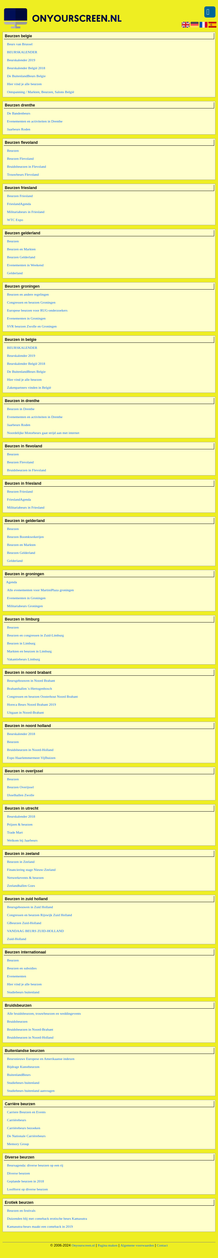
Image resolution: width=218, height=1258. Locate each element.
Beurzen (13, 150)
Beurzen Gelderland (21, 257)
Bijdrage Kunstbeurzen (23, 1067)
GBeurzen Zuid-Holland (24, 923)
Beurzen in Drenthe (20, 409)
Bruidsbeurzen (17, 1021)
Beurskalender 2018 (21, 734)
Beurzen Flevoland (20, 158)
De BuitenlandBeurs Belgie (26, 76)
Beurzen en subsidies (22, 968)
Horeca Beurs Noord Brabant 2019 (31, 704)
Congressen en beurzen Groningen (31, 302)
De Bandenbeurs (18, 113)
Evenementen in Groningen (26, 318)
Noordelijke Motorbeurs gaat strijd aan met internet (43, 433)
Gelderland (15, 273)
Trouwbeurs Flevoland (23, 174)
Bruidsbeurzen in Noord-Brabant (30, 1029)
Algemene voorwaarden (137, 1245)
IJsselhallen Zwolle (20, 795)
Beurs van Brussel (20, 44)
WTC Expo (15, 220)
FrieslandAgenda (19, 204)
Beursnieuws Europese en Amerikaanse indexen (40, 1059)
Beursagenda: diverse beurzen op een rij (35, 1165)
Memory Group (18, 1144)
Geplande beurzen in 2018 (25, 1181)
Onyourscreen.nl (83, 1245)
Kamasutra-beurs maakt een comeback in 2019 (40, 1226)
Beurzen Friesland (20, 196)
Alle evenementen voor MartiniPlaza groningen (40, 590)
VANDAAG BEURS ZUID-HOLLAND (35, 931)
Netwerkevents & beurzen (25, 877)
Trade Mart (15, 832)
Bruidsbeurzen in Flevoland (26, 166)
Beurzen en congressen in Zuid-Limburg (35, 635)
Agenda (11, 582)
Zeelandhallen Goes (21, 885)
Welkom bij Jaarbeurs (22, 840)
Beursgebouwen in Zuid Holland (30, 907)
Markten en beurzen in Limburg (29, 651)
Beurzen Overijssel (20, 787)
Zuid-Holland (16, 939)
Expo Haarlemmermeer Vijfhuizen (31, 758)
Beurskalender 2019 (21, 60)
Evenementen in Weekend (25, 265)
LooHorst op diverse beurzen (27, 1189)
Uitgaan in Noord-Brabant (25, 712)
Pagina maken (108, 1245)
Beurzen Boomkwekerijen (25, 537)
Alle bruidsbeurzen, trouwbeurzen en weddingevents (44, 1013)
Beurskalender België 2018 (26, 68)
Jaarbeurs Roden (18, 129)
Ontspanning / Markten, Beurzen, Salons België (40, 92)
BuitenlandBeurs (19, 1075)
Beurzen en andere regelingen (28, 294)
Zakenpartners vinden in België (29, 387)
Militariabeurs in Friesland (25, 212)
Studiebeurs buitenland (23, 992)
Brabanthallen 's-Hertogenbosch (29, 688)
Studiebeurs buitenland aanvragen (30, 1090)
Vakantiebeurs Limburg (23, 659)
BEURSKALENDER (22, 52)
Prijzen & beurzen (20, 824)
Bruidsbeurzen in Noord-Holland (30, 750)
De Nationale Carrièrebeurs (26, 1136)
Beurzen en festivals (21, 1210)
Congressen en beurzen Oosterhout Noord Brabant (42, 696)
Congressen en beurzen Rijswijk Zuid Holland (39, 915)
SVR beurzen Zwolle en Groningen (32, 326)
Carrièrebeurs (16, 1120)
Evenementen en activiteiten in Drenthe (34, 121)
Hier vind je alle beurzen (24, 84)
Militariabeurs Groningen (25, 606)
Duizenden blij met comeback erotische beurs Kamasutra (47, 1218)
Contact (162, 1245)
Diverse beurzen (18, 1173)
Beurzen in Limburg (21, 643)
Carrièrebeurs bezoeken (23, 1128)
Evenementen (16, 976)
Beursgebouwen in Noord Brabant (31, 680)
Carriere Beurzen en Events (26, 1112)
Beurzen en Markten (21, 249)
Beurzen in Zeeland (20, 862)
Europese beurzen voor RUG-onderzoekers (37, 310)
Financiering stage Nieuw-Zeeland (31, 870)
